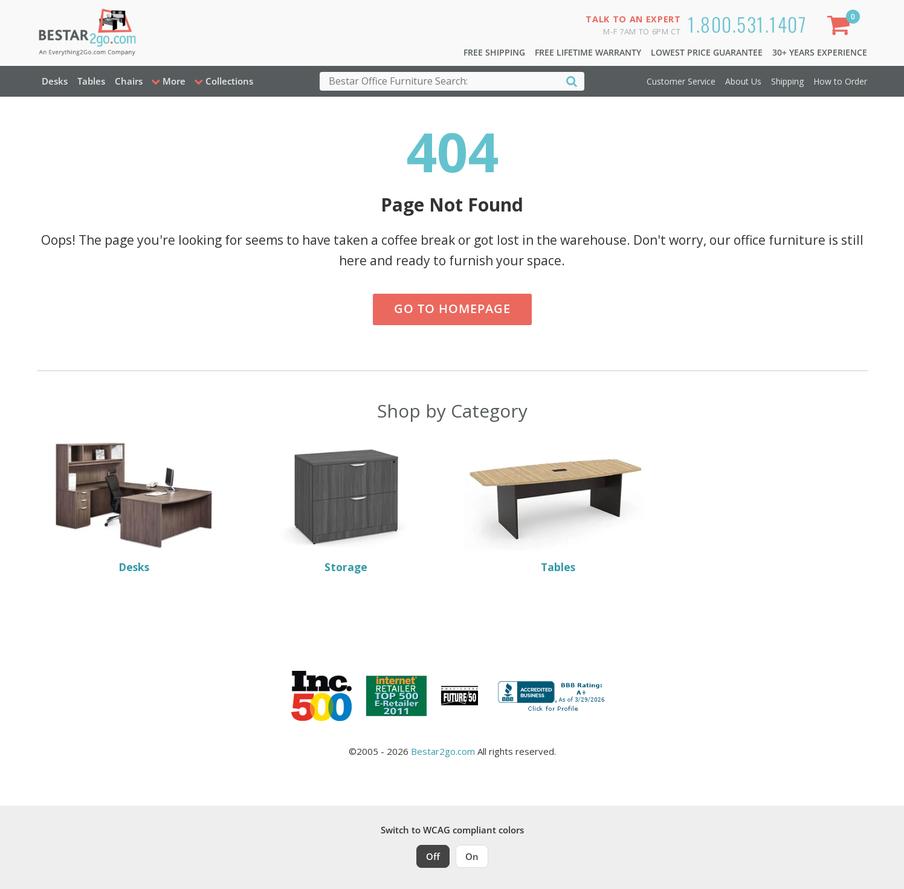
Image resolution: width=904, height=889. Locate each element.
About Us (743, 81)
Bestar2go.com (443, 751)
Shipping (787, 81)
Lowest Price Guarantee (707, 52)
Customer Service (681, 81)
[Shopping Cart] (840, 27)
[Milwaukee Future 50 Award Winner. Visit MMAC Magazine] (459, 695)
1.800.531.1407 (747, 24)
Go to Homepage (452, 308)
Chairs (129, 81)
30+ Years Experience (819, 52)
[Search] (572, 81)
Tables (91, 81)
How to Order (840, 81)
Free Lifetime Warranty (588, 52)
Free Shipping (494, 52)
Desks (55, 81)
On (472, 856)
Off (433, 856)
